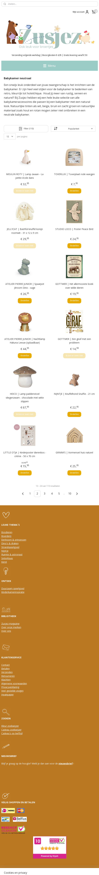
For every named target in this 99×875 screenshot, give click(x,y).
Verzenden (7, 672)
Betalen (5, 668)
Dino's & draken (10, 543)
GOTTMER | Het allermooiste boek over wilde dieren (74, 285)
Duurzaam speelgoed (12, 588)
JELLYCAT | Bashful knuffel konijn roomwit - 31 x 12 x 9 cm (25, 231)
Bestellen (74, 190)
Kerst (4, 561)
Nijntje (4, 550)
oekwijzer (16, 729)
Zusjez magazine (10, 623)
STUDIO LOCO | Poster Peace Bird (74, 229)
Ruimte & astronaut (11, 554)
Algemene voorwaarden (14, 683)
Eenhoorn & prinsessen (13, 539)
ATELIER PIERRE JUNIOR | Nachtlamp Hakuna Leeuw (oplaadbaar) (24, 340)
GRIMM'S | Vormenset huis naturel (74, 452)
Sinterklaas (7, 558)
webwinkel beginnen (53, 869)
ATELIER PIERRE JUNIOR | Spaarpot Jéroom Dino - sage (24, 285)
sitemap (33, 869)
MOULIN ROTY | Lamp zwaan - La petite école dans (24, 176)
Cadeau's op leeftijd (11, 733)
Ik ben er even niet (24, 190)
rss (41, 869)
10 (69, 493)
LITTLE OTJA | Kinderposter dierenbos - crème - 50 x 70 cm (24, 454)
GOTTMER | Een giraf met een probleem (74, 340)
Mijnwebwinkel (82, 869)
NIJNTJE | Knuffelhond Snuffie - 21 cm (74, 394)
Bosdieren (6, 532)
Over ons (6, 630)
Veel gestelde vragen (12, 690)
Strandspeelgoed (10, 547)
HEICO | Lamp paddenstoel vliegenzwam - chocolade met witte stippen (25, 397)
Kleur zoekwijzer (10, 725)
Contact (5, 664)
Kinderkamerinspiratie (12, 592)
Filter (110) (26, 129)
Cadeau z (6, 729)
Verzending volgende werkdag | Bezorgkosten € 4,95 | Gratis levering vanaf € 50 (49, 55)
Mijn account (81, 12)
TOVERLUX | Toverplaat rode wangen (74, 174)
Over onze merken (11, 627)
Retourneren (8, 676)
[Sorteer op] (73, 128)
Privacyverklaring (10, 687)
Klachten (6, 679)
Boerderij (6, 536)
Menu (49, 66)
